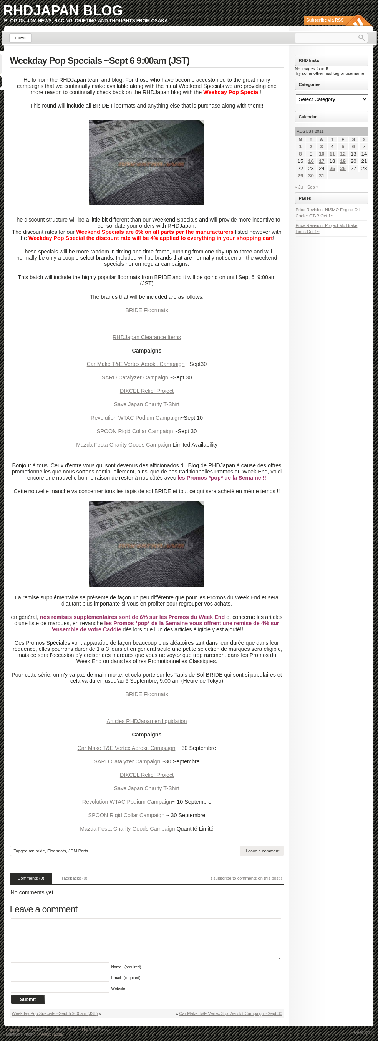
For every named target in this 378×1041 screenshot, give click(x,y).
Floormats (56, 851)
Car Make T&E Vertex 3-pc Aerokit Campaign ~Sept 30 (230, 1013)
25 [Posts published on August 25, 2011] (332, 168)
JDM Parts (78, 851)
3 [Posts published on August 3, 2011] (321, 146)
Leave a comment (262, 851)
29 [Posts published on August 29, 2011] (300, 176)
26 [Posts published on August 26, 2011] (343, 168)
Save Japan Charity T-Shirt (147, 404)
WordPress (98, 1030)
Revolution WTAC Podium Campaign (136, 418)
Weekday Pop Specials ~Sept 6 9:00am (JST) (99, 60)
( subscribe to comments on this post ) (246, 878)
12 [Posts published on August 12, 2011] (343, 154)
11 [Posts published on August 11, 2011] (332, 154)
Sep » (312, 187)
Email (126, 978)
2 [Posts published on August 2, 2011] (311, 146)
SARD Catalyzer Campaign (136, 377)
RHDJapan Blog (63, 10)
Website (118, 988)
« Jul (299, 187)
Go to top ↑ (363, 1032)
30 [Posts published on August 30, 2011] (311, 176)
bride (40, 851)
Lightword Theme (21, 1034)
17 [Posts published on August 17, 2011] (322, 161)
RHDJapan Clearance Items (147, 337)
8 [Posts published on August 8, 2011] (300, 154)
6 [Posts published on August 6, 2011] (353, 146)
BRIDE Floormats (146, 310)
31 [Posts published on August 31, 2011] (322, 176)
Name (126, 967)
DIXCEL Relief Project (147, 391)
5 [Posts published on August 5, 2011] (343, 146)
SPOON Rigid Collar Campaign (135, 431)
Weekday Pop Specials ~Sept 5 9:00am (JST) (55, 1013)
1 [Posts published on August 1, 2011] (300, 146)
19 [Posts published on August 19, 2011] (343, 161)
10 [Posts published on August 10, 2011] (322, 154)
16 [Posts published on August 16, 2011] (311, 161)
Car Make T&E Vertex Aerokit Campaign (136, 364)
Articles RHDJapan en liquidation (146, 721)
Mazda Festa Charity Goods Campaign (123, 445)
